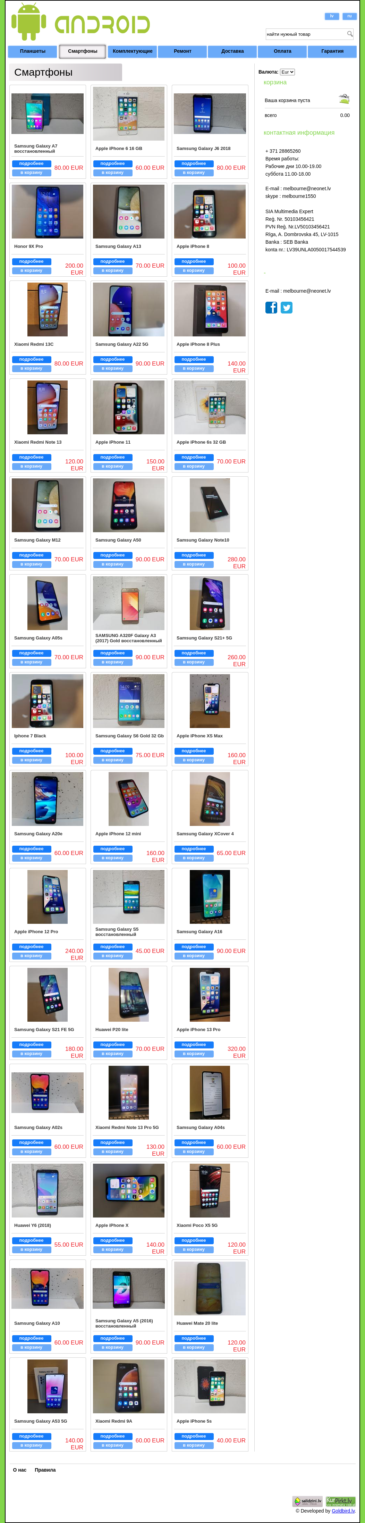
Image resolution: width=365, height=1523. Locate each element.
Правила (45, 1470)
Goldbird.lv (343, 1511)
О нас (20, 1470)
